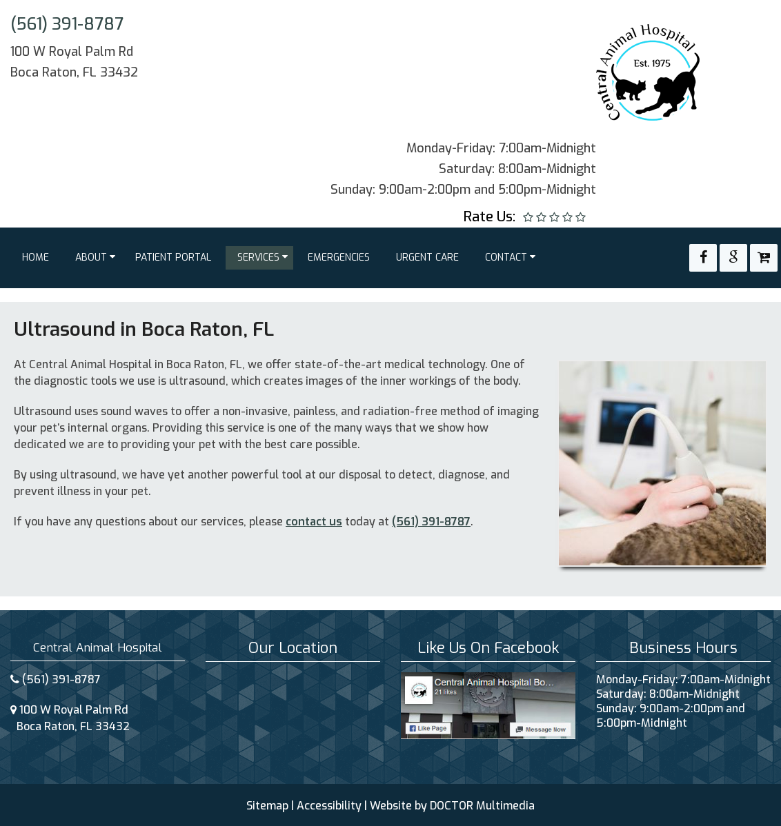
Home (35, 257)
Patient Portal (173, 257)
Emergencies (339, 257)
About (91, 257)
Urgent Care (427, 257)
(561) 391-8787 (66, 24)
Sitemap (267, 805)
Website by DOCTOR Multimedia (452, 805)
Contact (506, 257)
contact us (314, 521)
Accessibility (329, 805)
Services (258, 257)
